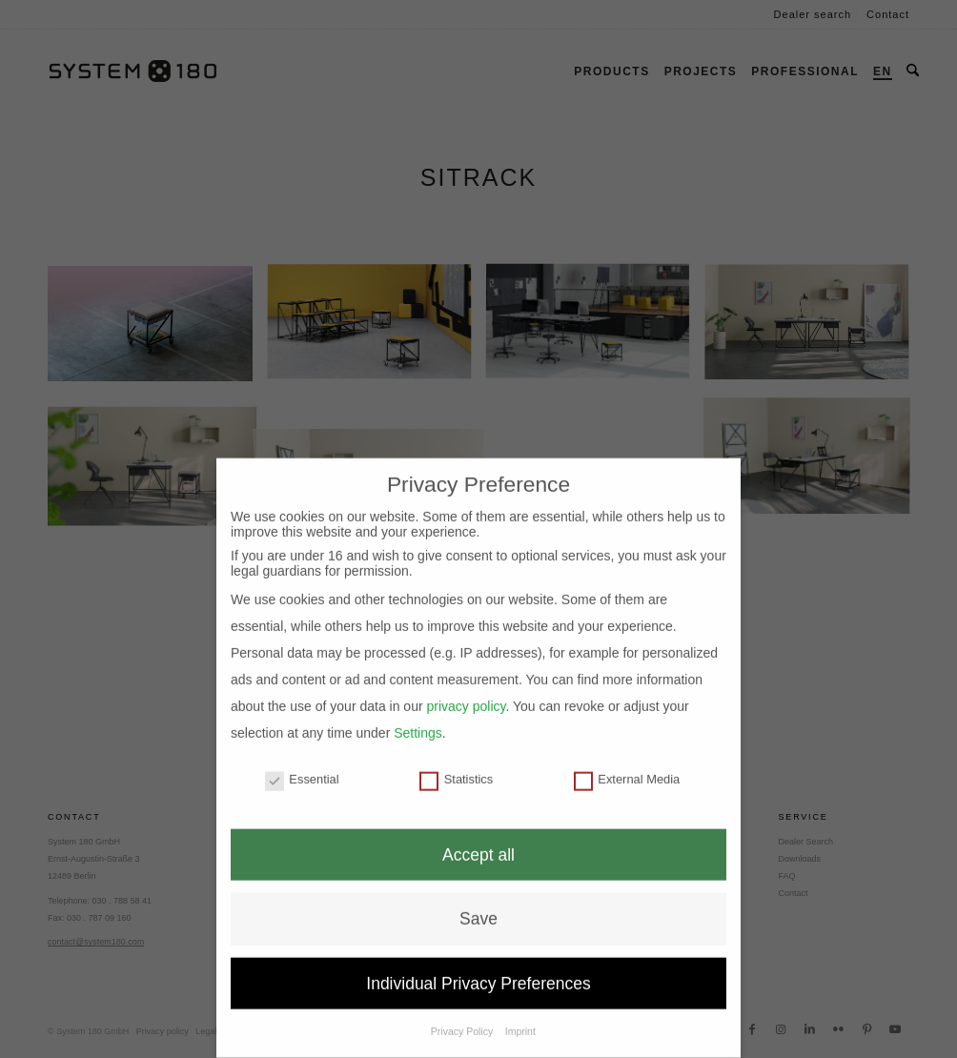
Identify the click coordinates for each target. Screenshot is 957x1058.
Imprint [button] (520, 1007)
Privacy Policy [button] (463, 1007)
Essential (302, 755)
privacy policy (465, 682)
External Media (627, 755)
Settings (418, 709)
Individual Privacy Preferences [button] (478, 959)
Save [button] (478, 895)
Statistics (456, 755)
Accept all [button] (478, 831)
